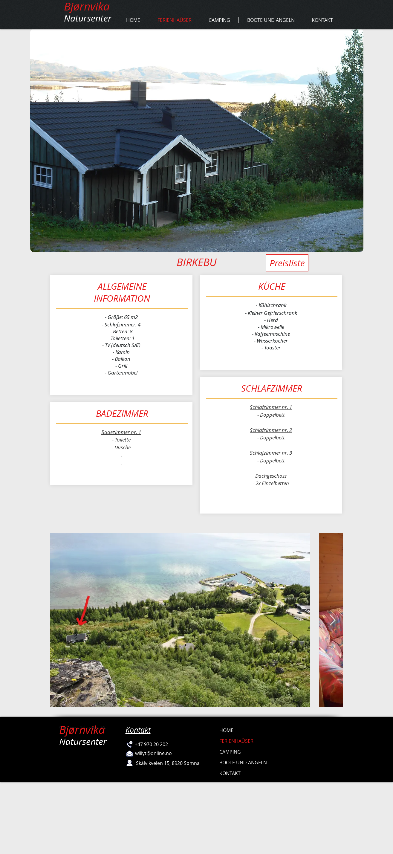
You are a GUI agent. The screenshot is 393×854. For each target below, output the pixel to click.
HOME (226, 730)
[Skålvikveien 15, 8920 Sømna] (168, 763)
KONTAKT (230, 773)
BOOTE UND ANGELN (243, 762)
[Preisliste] (287, 262)
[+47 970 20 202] (151, 744)
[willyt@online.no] (153, 753)
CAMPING (230, 751)
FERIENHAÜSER (236, 741)
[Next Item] (332, 620)
